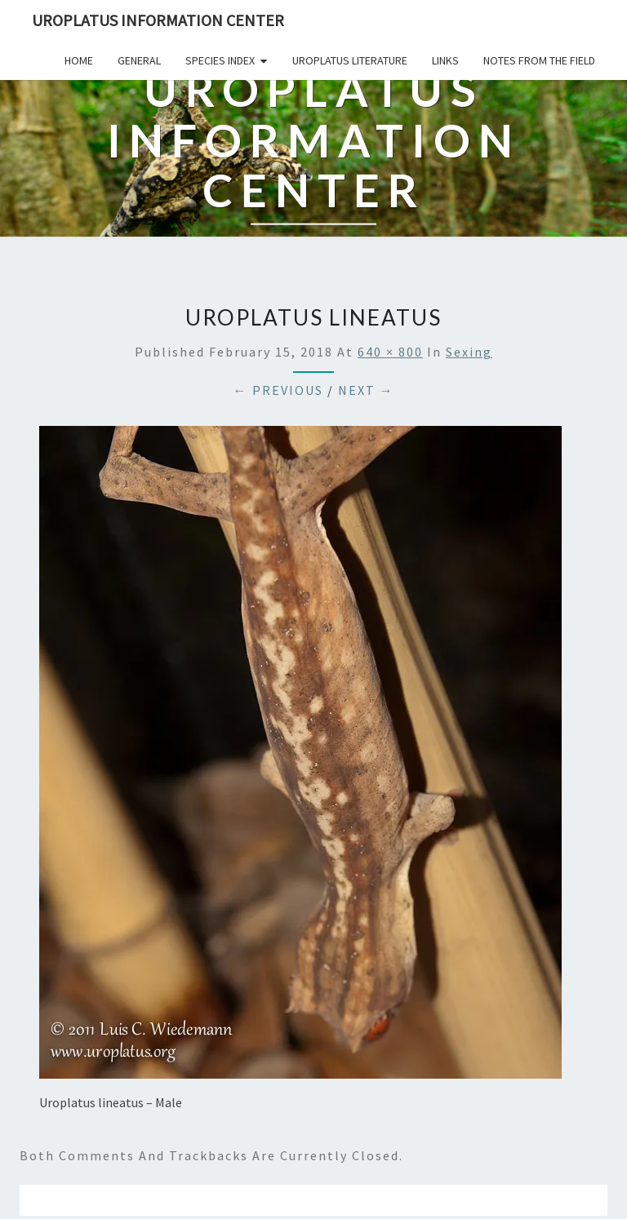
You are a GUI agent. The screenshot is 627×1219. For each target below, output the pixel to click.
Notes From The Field (539, 60)
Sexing (469, 352)
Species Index (220, 60)
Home (78, 60)
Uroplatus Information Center (158, 20)
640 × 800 (390, 352)
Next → (366, 390)
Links (445, 60)
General (139, 60)
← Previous (278, 390)
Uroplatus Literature (349, 60)
